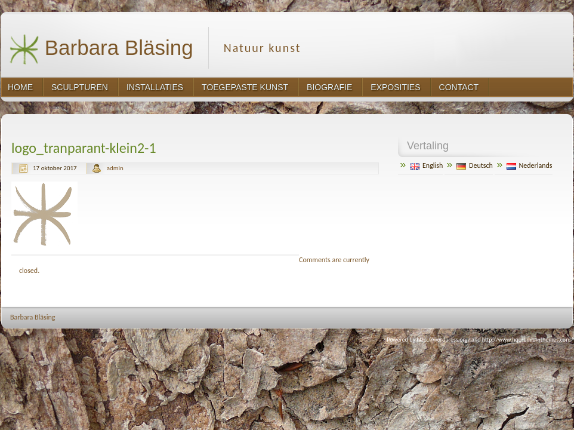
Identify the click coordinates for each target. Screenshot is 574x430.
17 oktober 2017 (55, 168)
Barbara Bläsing (101, 49)
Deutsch (474, 165)
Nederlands (530, 165)
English (426, 165)
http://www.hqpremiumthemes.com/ (527, 339)
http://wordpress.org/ (443, 339)
